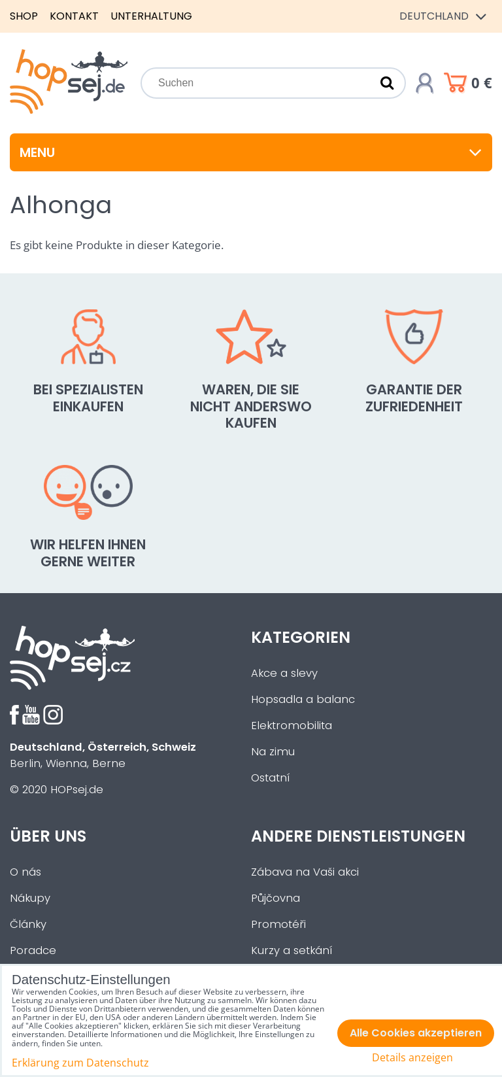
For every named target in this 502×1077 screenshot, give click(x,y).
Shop (24, 16)
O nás (25, 872)
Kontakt (74, 16)
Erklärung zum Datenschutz (80, 1062)
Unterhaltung (151, 16)
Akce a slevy (284, 673)
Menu (251, 152)
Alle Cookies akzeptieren (416, 1032)
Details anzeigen (412, 1057)
